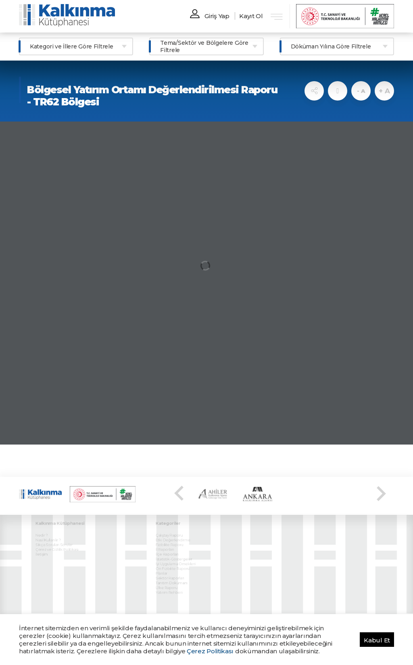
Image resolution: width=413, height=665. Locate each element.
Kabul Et (377, 640)
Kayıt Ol (251, 16)
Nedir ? (45, 529)
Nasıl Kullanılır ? (51, 534)
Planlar (165, 563)
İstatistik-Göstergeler (176, 550)
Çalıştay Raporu (172, 529)
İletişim (45, 546)
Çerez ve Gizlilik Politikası (59, 542)
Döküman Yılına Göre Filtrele (331, 46)
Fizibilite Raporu (172, 538)
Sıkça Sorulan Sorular (56, 538)
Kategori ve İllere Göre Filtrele (71, 46)
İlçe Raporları (170, 546)
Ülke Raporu (169, 576)
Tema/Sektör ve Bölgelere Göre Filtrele (204, 46)
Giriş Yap (216, 16)
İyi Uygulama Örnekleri (177, 555)
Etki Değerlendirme (175, 534)
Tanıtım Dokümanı (174, 571)
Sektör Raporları (173, 567)
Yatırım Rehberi (172, 580)
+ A (384, 91)
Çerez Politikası (210, 651)
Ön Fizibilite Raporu (175, 559)
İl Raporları (168, 542)
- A (361, 91)
